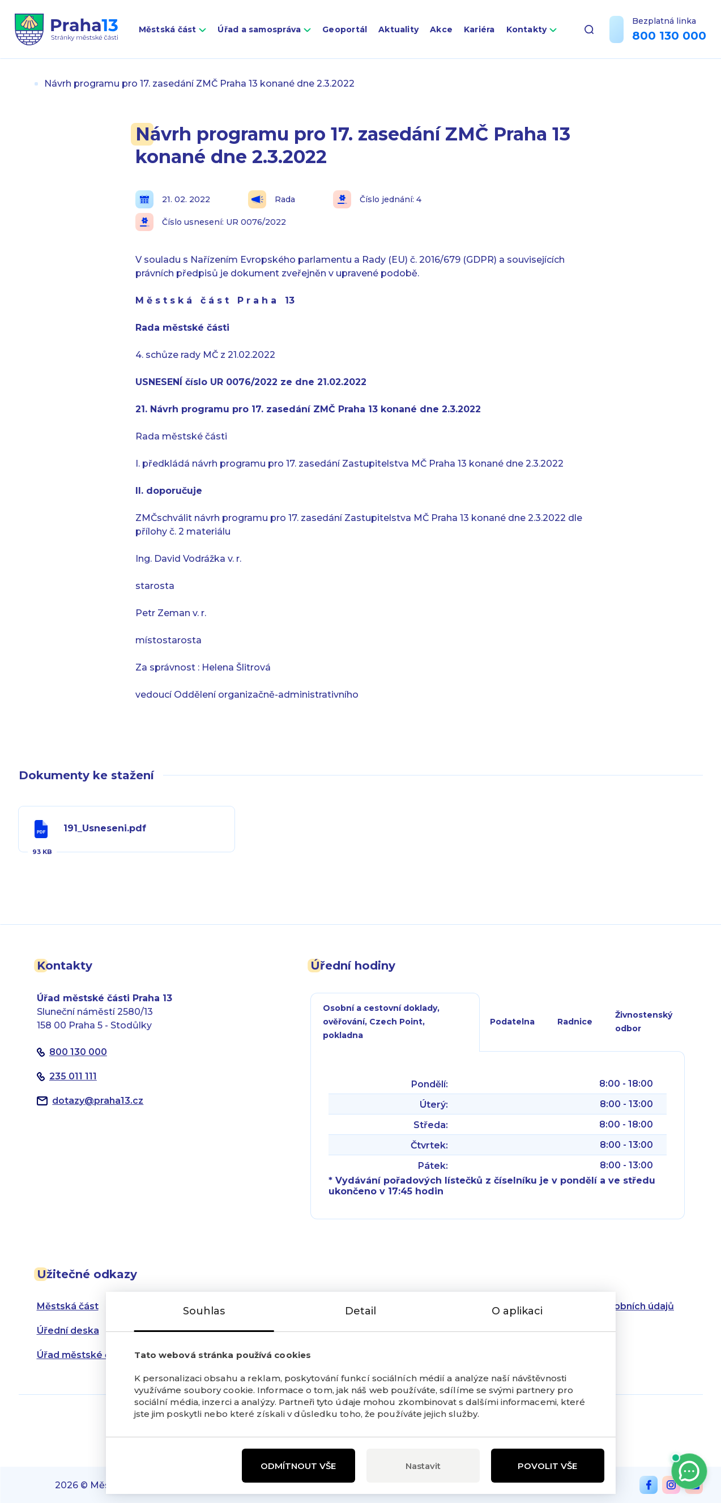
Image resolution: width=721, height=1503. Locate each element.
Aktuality (398, 29)
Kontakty (526, 29)
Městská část (168, 29)
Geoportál (344, 29)
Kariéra (479, 29)
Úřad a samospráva (259, 29)
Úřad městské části (82, 1355)
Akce (441, 29)
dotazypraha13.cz (97, 1100)
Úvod (23, 83)
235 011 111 (73, 1076)
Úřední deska (68, 1330)
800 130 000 (669, 35)
